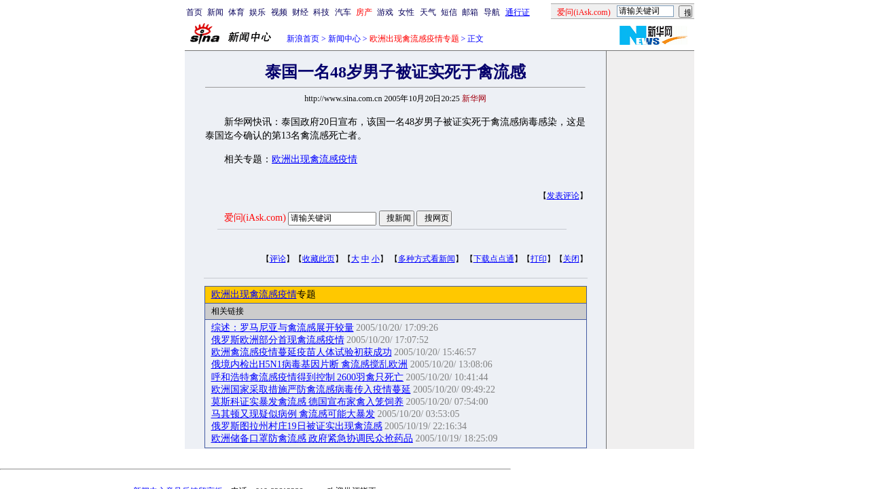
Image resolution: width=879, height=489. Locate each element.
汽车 (343, 12)
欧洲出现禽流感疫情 (314, 159)
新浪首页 (303, 38)
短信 (449, 12)
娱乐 (257, 12)
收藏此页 (318, 259)
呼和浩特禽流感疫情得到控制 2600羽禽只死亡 (307, 377)
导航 (492, 12)
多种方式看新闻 (426, 259)
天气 (428, 12)
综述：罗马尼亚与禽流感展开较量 (282, 328)
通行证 (517, 12)
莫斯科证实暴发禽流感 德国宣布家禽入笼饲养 (307, 402)
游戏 (385, 12)
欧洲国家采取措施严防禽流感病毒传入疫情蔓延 (311, 389)
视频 (279, 12)
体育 (236, 12)
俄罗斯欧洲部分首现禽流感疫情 (277, 340)
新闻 (215, 12)
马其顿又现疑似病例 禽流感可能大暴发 (293, 414)
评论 (278, 259)
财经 (300, 12)
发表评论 (563, 195)
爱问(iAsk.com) (255, 218)
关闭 (571, 259)
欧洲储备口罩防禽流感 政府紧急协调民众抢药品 (312, 438)
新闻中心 (344, 38)
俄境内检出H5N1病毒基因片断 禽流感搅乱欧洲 (309, 364)
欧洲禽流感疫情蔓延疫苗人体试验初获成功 (301, 352)
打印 (539, 259)
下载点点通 (493, 259)
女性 (406, 12)
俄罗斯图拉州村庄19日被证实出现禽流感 (296, 426)
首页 (194, 12)
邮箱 (470, 12)
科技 (321, 12)
